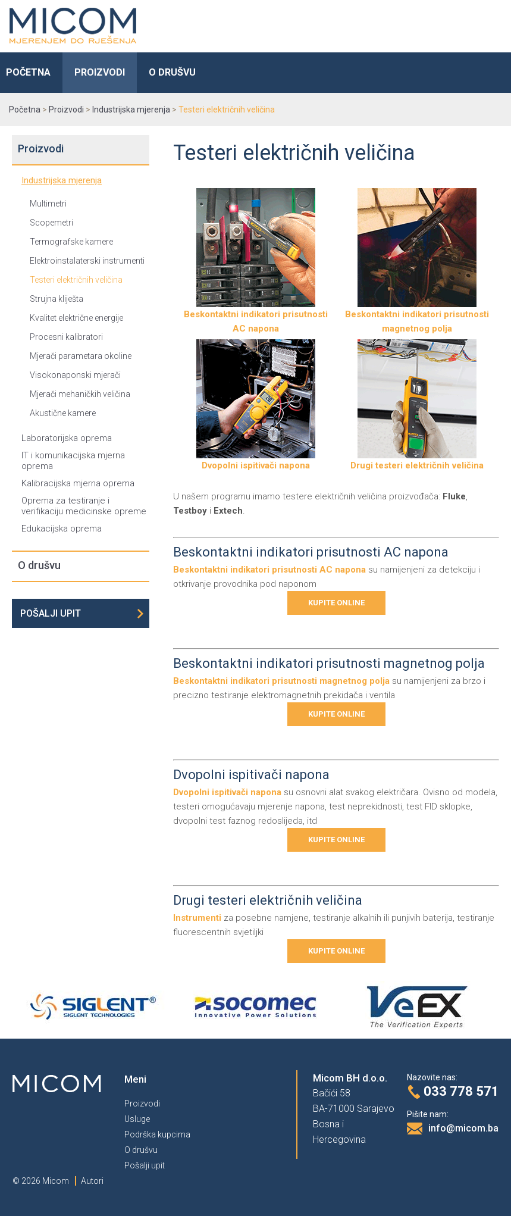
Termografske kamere (71, 241)
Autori (92, 1181)
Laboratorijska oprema (66, 438)
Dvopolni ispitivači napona (255, 460)
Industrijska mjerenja (61, 180)
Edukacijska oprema (61, 528)
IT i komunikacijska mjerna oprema (73, 460)
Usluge (137, 1119)
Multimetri (48, 203)
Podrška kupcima (157, 1134)
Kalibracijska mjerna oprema (77, 483)
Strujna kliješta (56, 299)
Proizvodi (99, 72)
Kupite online (336, 602)
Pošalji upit (50, 613)
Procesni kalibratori (66, 337)
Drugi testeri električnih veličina (417, 460)
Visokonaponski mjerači (75, 375)
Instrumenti (197, 917)
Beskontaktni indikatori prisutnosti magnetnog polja (417, 316)
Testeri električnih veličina (76, 280)
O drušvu (172, 72)
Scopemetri (51, 222)
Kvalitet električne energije (76, 318)
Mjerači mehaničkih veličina (80, 394)
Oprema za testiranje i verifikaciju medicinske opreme (83, 506)
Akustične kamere (63, 413)
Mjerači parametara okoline (80, 356)
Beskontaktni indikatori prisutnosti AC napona (256, 316)
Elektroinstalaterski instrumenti (87, 260)
